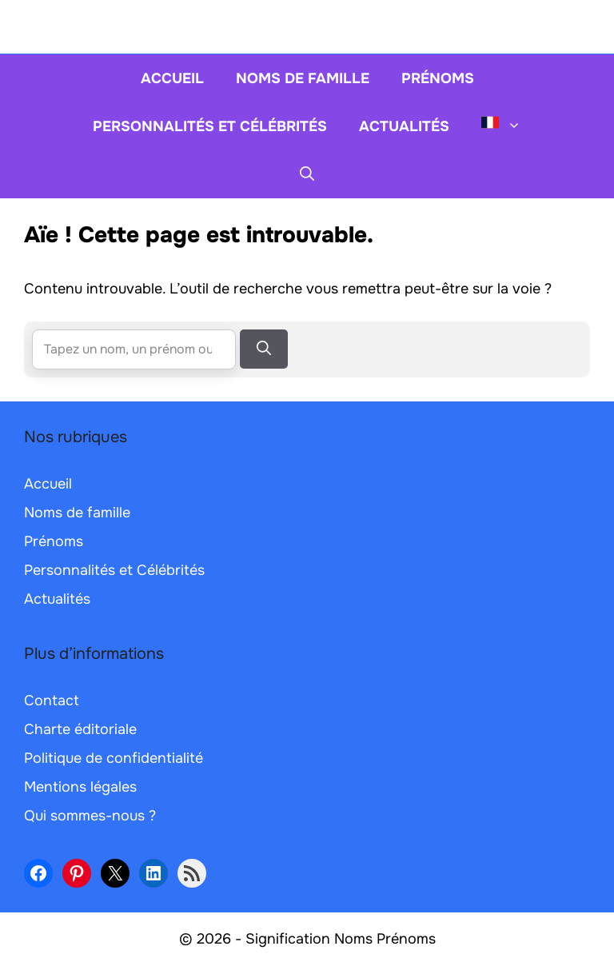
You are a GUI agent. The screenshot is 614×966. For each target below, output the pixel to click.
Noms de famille (302, 78)
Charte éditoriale (80, 729)
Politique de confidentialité (113, 758)
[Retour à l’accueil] (307, 26)
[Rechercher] (264, 349)
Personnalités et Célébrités (210, 126)
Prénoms (437, 78)
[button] (307, 174)
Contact (51, 700)
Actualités (404, 126)
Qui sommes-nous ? (90, 815)
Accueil (172, 78)
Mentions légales (80, 787)
